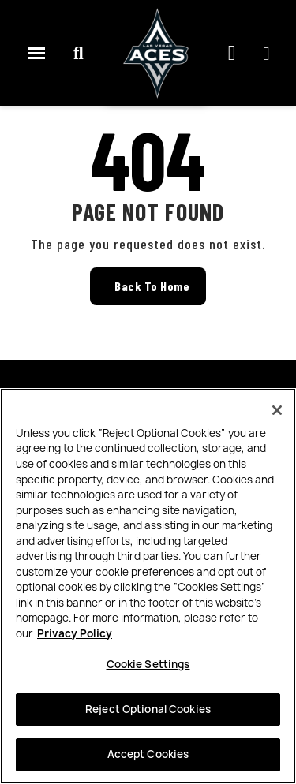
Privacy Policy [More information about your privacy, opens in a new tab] (74, 633)
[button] (78, 53)
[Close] (277, 410)
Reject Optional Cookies (148, 709)
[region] (148, 586)
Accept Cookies (148, 754)
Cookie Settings (148, 664)
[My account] (266, 54)
